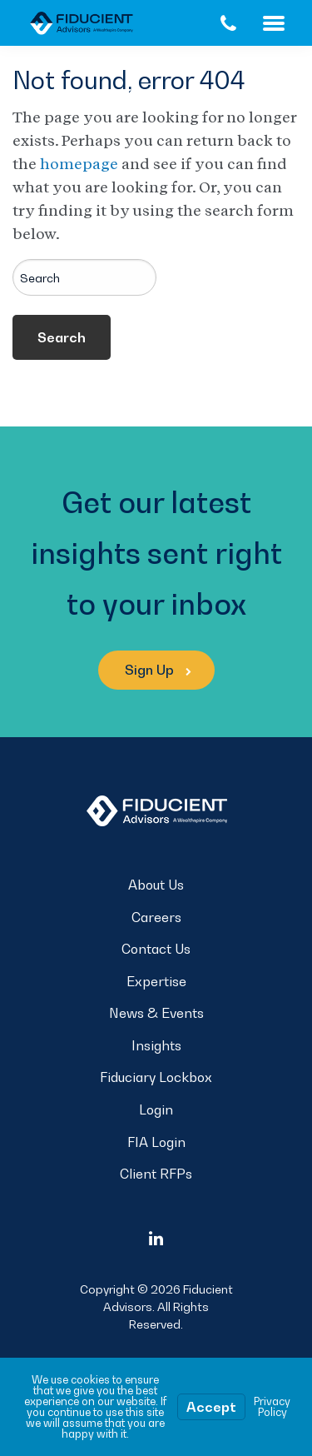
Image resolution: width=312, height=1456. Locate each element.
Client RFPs (156, 1173)
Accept (211, 1407)
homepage (79, 163)
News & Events (156, 1013)
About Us (156, 884)
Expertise (156, 981)
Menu (287, 23)
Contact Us (156, 948)
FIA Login (156, 1142)
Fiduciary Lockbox (156, 1077)
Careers (156, 917)
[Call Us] (228, 23)
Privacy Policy (272, 1406)
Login (156, 1109)
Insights (156, 1045)
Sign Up (158, 669)
